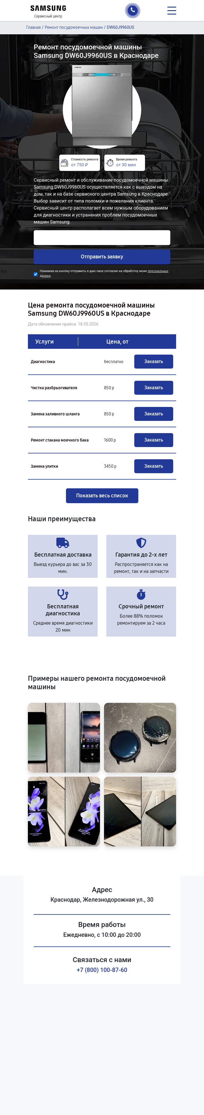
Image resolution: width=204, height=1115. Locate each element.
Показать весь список (102, 495)
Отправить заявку (102, 256)
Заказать (153, 361)
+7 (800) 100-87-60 (102, 969)
